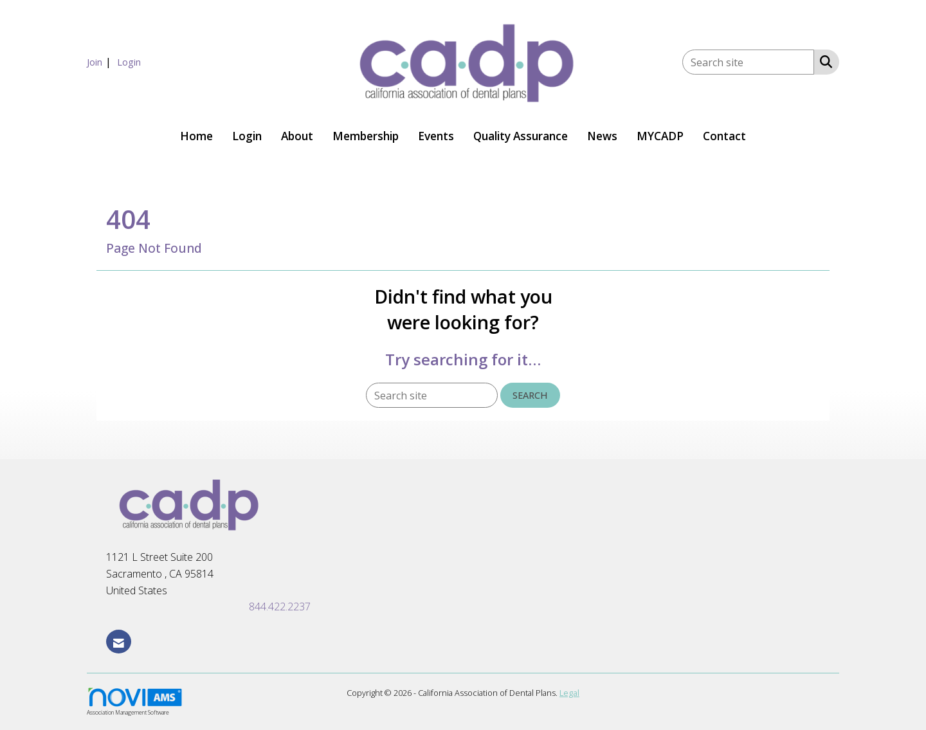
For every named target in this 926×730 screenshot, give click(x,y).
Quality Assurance (520, 136)
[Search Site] (823, 61)
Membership (365, 136)
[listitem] (100, 62)
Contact (724, 136)
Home (196, 136)
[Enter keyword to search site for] (748, 62)
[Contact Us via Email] (118, 641)
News (602, 136)
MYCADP (660, 136)
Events (436, 136)
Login (247, 136)
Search (530, 395)
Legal (569, 692)
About (297, 136)
